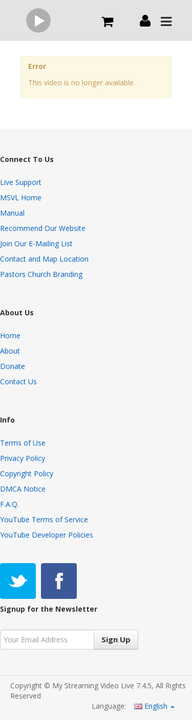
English (154, 706)
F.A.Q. (9, 504)
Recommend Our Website (43, 228)
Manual (12, 213)
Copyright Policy (26, 473)
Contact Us (18, 381)
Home (10, 335)
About (10, 351)
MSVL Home (20, 197)
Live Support (20, 182)
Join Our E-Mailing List (36, 243)
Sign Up (116, 639)
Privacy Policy (22, 458)
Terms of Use (23, 443)
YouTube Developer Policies (46, 535)
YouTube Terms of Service (44, 519)
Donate (12, 366)
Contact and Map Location (44, 259)
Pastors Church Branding (41, 274)
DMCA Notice (23, 489)
